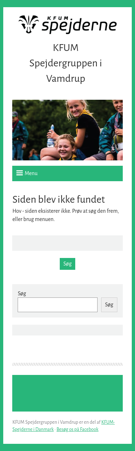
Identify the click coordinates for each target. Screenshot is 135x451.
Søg (22, 293)
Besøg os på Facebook (78, 429)
